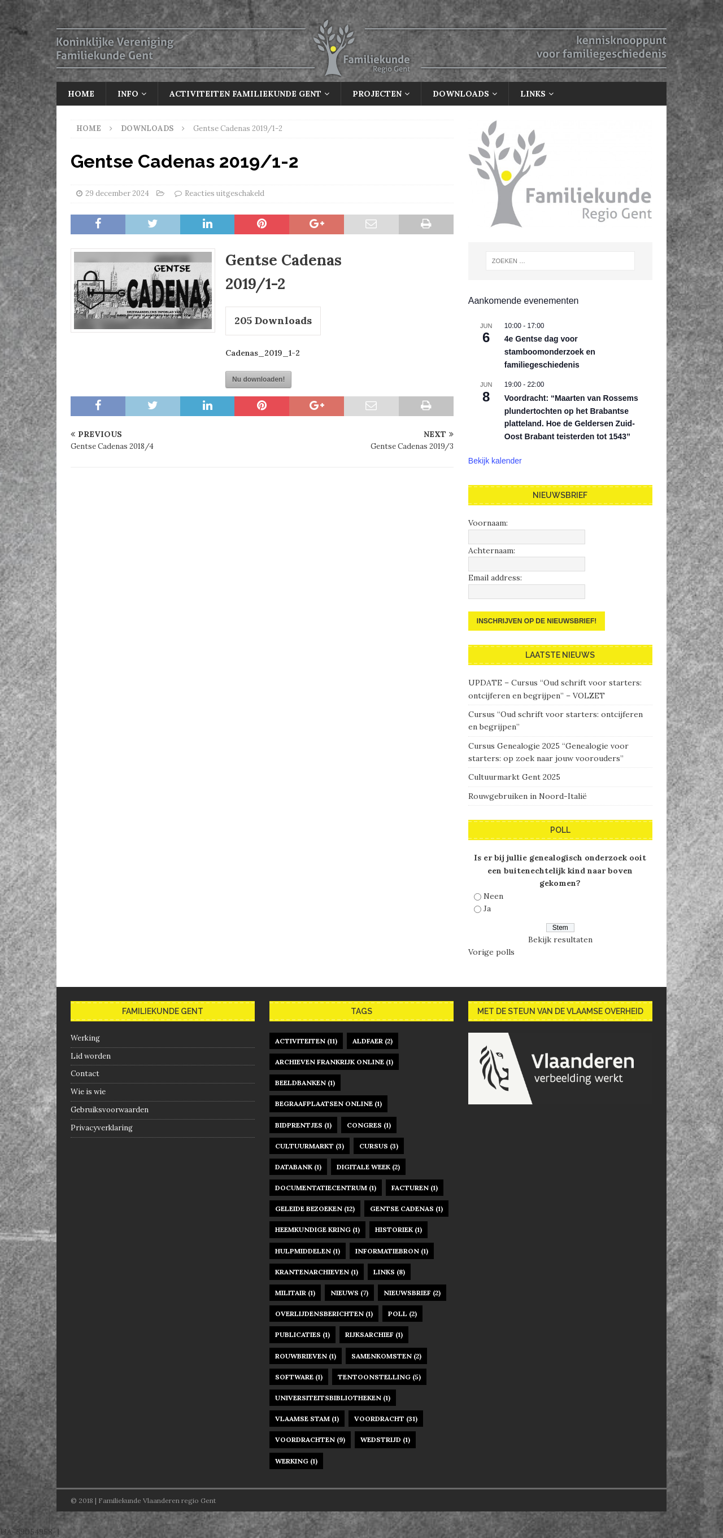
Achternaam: (491, 550)
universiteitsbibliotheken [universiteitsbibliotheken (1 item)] (332, 1397)
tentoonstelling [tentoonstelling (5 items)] (379, 1377)
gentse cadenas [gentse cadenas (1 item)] (406, 1208)
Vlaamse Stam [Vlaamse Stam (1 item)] (307, 1418)
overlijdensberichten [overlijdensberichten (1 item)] (324, 1313)
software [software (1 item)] (299, 1377)
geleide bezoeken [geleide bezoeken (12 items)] (315, 1208)
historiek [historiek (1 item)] (398, 1229)
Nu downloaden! (258, 379)
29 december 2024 (117, 193)
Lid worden (91, 1056)
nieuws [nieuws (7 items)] (349, 1292)
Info (127, 94)
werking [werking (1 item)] (296, 1461)
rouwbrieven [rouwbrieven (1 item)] (305, 1356)
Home (81, 94)
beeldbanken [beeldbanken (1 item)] (305, 1082)
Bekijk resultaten (560, 939)
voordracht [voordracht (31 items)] (385, 1418)
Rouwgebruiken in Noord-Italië (527, 796)
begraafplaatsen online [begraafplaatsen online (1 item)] (328, 1103)
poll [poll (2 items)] (402, 1313)
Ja (487, 908)
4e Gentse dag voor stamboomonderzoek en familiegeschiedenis (549, 351)
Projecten (377, 94)
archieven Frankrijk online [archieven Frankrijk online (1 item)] (334, 1062)
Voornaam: (488, 523)
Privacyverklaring (102, 1128)
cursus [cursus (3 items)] (378, 1146)
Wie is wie (88, 1091)
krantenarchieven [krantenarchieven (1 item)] (316, 1272)
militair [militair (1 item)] (295, 1292)
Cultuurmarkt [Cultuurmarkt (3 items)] (309, 1146)
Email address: (495, 578)
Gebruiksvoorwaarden (110, 1110)
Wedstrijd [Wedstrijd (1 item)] (385, 1439)
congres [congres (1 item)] (369, 1125)
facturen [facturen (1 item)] (414, 1187)
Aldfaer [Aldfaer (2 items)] (372, 1041)
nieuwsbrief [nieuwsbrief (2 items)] (412, 1292)
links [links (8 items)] (389, 1272)
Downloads (461, 94)
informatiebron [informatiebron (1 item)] (391, 1251)
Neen (493, 896)
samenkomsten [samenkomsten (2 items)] (386, 1356)
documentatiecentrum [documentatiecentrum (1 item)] (325, 1187)
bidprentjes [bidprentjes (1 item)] (303, 1125)
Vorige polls (491, 952)
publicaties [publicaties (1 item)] (302, 1334)
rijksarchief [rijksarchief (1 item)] (374, 1334)
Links (533, 94)
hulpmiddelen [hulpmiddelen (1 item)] (307, 1251)
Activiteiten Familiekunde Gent (245, 94)
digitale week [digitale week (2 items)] (368, 1167)
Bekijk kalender (495, 460)
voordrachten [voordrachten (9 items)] (310, 1439)
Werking (85, 1038)
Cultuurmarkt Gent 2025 (514, 777)
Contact (85, 1073)
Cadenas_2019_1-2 (262, 353)
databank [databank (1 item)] (298, 1167)
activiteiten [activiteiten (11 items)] (306, 1041)
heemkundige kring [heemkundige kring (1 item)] (317, 1229)
